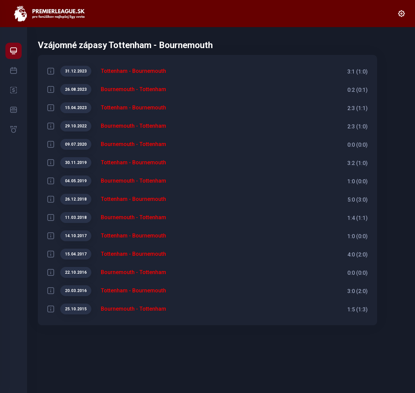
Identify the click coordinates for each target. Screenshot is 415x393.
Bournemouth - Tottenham (133, 89)
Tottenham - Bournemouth (133, 71)
